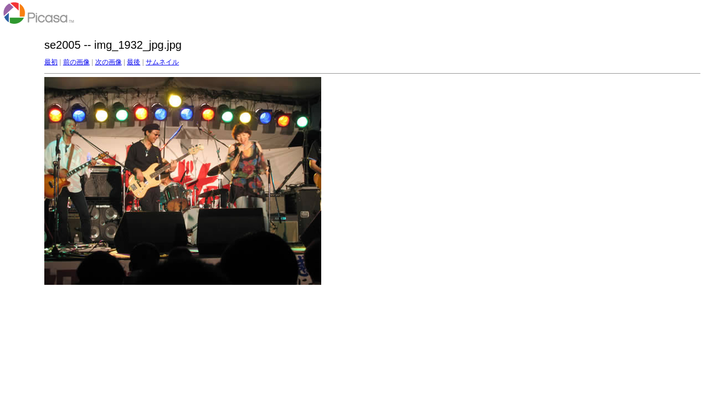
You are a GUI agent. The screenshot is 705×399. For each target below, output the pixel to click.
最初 (51, 62)
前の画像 (76, 62)
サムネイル (162, 62)
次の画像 (108, 62)
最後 (133, 62)
